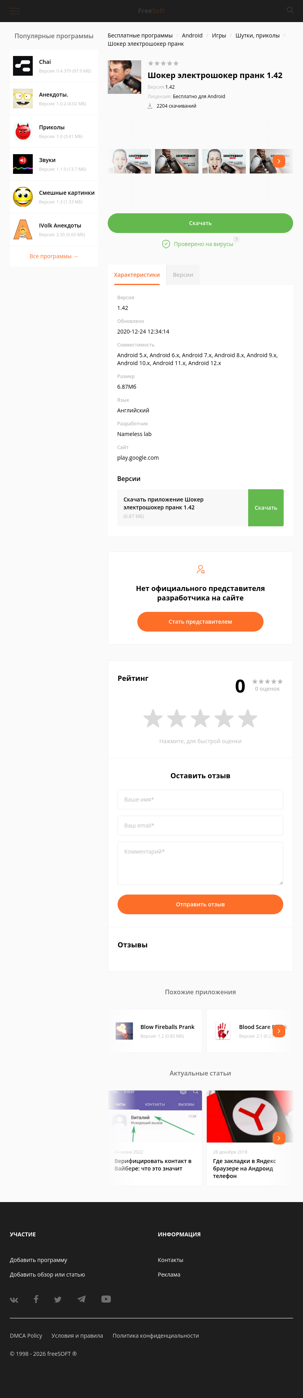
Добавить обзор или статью (47, 1274)
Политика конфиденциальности (155, 1335)
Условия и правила (77, 1335)
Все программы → (54, 256)
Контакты (170, 1260)
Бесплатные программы (140, 35)
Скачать (200, 223)
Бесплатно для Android (199, 96)
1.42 (161, 87)
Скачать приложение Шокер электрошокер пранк (163, 503)
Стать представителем (200, 621)
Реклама (169, 1274)
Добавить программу (38, 1260)
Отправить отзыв (200, 904)
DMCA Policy (26, 1335)
